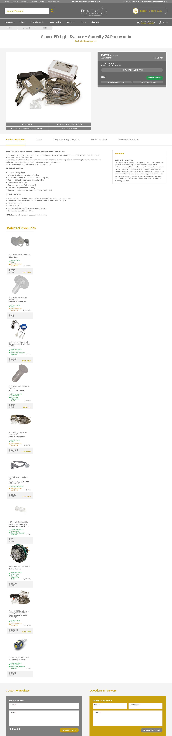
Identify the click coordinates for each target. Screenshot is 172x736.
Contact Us (24, 2)
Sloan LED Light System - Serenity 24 (18, 433)
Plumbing (95, 22)
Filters (22, 22)
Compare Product (116, 82)
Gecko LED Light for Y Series (19, 657)
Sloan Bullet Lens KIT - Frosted (19, 254)
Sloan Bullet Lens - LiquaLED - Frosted (19, 387)
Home (7, 2)
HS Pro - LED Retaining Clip (18, 522)
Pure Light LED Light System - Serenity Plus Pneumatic (19, 612)
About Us (15, 2)
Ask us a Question (148, 82)
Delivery (33, 2)
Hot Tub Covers (37, 22)
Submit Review (69, 730)
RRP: (103, 58)
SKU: (155, 58)
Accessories (55, 22)
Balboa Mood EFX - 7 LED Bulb (19, 567)
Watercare (9, 22)
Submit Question (151, 730)
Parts (83, 22)
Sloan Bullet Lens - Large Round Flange (18, 298)
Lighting (44, 28)
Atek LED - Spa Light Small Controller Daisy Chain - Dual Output (19, 344)
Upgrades (70, 22)
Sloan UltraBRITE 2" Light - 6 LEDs (18, 478)
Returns (42, 2)
